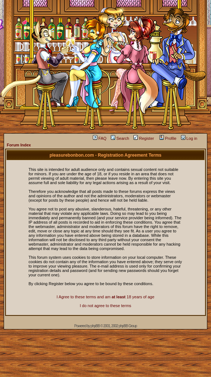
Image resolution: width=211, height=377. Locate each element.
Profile (167, 138)
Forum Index (19, 145)
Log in (189, 138)
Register (143, 138)
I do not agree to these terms (105, 305)
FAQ (99, 138)
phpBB (95, 326)
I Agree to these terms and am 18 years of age (105, 297)
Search (120, 138)
